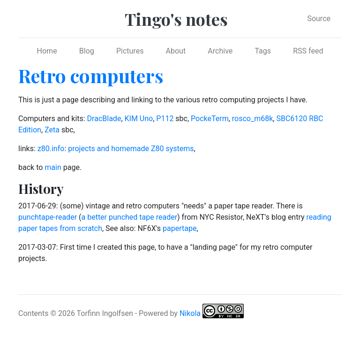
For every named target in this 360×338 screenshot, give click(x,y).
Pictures (129, 50)
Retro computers (91, 75)
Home (47, 50)
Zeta (52, 129)
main (53, 167)
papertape (179, 228)
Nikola (190, 312)
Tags (263, 50)
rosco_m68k (252, 118)
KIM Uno (139, 118)
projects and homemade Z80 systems (131, 148)
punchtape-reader (47, 217)
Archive (220, 50)
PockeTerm (210, 118)
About (176, 50)
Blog (86, 50)
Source (318, 18)
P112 (164, 118)
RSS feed (308, 50)
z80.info (51, 148)
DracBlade (104, 118)
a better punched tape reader (130, 217)
